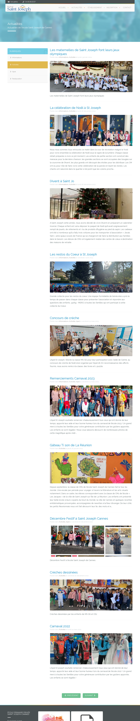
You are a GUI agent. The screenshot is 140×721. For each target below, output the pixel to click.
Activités (15, 65)
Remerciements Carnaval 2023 (72, 378)
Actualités (14, 2)
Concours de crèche (64, 318)
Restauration (17, 79)
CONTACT (127, 8)
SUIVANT (90, 695)
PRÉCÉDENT (71, 695)
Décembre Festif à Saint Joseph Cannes (79, 518)
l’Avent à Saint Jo (62, 181)
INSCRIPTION (112, 8)
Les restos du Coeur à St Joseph (73, 254)
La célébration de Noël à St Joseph (75, 108)
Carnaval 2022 (60, 626)
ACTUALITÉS (76, 8)
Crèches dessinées (64, 572)
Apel (14, 72)
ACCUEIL (62, 8)
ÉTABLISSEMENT (95, 8)
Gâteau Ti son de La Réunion (71, 445)
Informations (17, 58)
